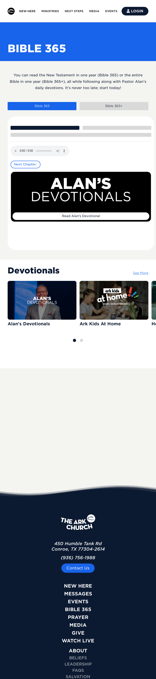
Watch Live (78, 641)
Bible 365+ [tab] (114, 106)
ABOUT (78, 651)
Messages (78, 594)
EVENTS (111, 11)
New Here (78, 586)
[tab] (45, 128)
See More (140, 273)
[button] (74, 340)
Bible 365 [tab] (42, 106)
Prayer (78, 617)
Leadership (78, 664)
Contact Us (78, 568)
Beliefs (78, 658)
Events (78, 601)
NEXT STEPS (74, 11)
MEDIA (94, 11)
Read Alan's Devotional (81, 216)
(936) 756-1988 (78, 557)
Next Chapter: (25, 164)
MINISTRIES (50, 11)
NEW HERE (27, 11)
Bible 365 (78, 609)
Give (78, 633)
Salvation (78, 676)
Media (78, 625)
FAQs (78, 670)
